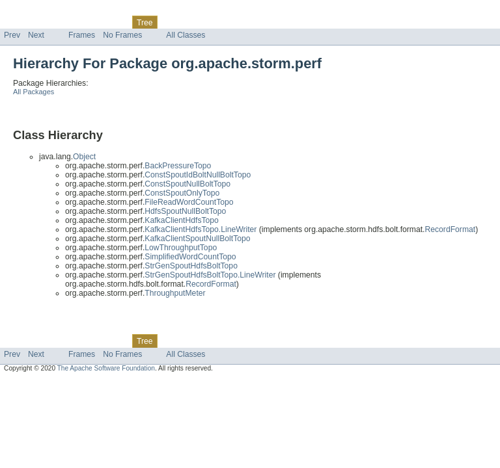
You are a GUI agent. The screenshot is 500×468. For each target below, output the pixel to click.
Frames (81, 35)
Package (60, 22)
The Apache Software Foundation (106, 368)
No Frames (122, 35)
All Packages (33, 92)
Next (36, 35)
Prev (12, 35)
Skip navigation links (36, 11)
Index (222, 22)
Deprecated (185, 22)
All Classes (185, 35)
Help (248, 22)
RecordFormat (449, 229)
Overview (20, 22)
